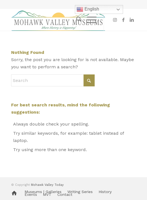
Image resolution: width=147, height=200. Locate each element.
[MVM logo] (61, 20)
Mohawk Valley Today (47, 185)
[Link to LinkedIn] (132, 20)
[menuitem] (76, 20)
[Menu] (89, 20)
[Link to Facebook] (123, 20)
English (88, 9)
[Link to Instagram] (115, 20)
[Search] (76, 20)
